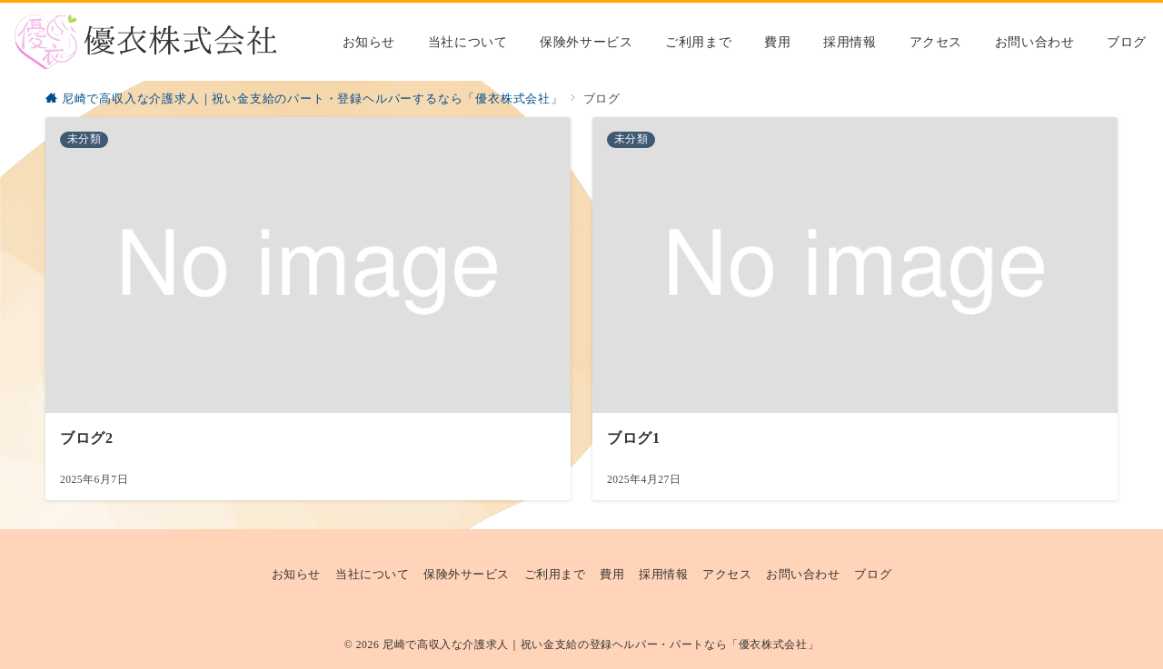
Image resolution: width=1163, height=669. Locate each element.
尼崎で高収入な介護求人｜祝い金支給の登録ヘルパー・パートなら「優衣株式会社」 (601, 645)
